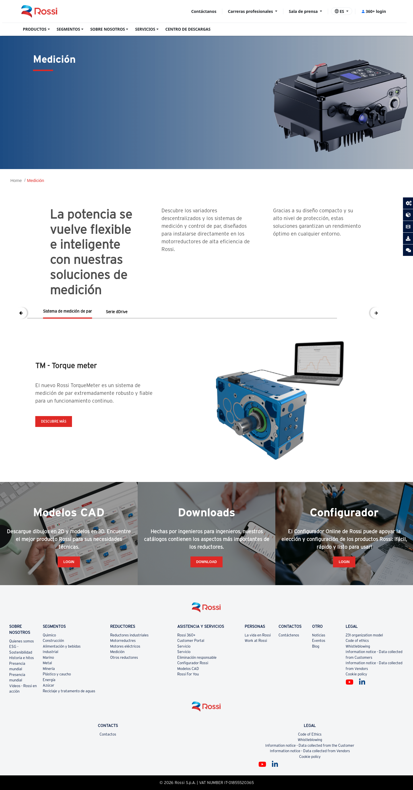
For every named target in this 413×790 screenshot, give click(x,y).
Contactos (108, 734)
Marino (48, 657)
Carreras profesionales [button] (251, 11)
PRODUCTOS (34, 29)
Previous (21, 313)
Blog (315, 646)
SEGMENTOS (68, 29)
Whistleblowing (358, 646)
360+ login (373, 11)
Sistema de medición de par (67, 311)
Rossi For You (188, 674)
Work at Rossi (256, 640)
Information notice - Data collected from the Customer (309, 745)
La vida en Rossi (258, 635)
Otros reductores (124, 657)
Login (68, 562)
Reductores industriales (129, 635)
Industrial (50, 652)
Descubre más (53, 421)
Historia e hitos (21, 658)
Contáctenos (288, 635)
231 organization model (364, 635)
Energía (49, 680)
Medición (35, 180)
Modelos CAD (188, 668)
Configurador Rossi (192, 663)
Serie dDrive (116, 311)
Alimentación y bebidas (62, 646)
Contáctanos (204, 11)
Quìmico (49, 635)
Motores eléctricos (125, 646)
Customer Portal (190, 640)
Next (376, 313)
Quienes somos (21, 641)
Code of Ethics (310, 734)
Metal (47, 663)
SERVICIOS (145, 29)
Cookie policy (356, 674)
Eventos (318, 640)
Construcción (53, 640)
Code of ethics (357, 640)
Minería (49, 668)
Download (206, 562)
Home (16, 180)
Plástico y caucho (57, 674)
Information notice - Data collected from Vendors (310, 751)
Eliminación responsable (197, 657)
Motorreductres (123, 640)
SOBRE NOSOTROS (107, 29)
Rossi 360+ (186, 635)
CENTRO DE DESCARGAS (188, 29)
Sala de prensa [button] (304, 11)
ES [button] (340, 11)
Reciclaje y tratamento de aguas (69, 691)
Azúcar (48, 685)
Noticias (318, 635)
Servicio (183, 646)
